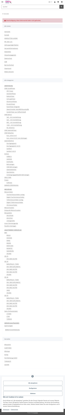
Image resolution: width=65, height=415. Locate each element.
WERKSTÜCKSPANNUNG (12, 330)
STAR (8, 316)
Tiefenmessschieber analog (15, 200)
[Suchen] (30, 7)
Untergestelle (11, 221)
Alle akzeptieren (32, 383)
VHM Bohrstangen (12, 167)
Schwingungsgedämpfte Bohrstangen (18, 175)
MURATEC (10, 248)
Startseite (7, 31)
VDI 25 (6, 256)
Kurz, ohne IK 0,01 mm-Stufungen (17, 138)
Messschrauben (9, 207)
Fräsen (6, 180)
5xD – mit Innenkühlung (14, 120)
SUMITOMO (7, 348)
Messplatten (8, 213)
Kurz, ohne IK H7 (12, 135)
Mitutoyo (7, 351)
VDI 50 (6, 295)
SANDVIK (9, 159)
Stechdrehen (10, 172)
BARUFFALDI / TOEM (13, 264)
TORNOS (9, 319)
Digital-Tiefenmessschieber (15, 202)
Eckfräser (9, 182)
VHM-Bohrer (8, 114)
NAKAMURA (10, 251)
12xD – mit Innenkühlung (14, 125)
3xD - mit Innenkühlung (14, 117)
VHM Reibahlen (9, 133)
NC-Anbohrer (11, 128)
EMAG (8, 240)
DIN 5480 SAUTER (12, 259)
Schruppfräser (11, 99)
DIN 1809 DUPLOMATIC (13, 267)
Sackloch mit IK (11, 151)
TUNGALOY (7, 361)
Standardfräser (11, 93)
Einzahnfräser (11, 104)
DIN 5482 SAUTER (12, 272)
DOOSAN (9, 238)
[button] (54, 2)
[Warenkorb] (62, 2)
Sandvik (6, 364)
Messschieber (8, 192)
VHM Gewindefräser (10, 130)
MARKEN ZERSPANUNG (11, 185)
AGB (5, 62)
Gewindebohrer (9, 141)
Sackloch (9, 148)
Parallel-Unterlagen (10, 226)
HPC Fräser (10, 91)
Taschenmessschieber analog (15, 194)
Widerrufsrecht (9, 72)
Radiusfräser (10, 96)
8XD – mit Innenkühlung (14, 122)
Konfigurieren (33, 388)
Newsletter (7, 52)
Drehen (6, 154)
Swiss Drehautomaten (11, 311)
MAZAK (9, 243)
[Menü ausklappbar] (2, 1)
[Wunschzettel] (58, 2)
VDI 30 (6, 261)
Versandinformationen (11, 48)
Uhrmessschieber (12, 205)
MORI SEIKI (10, 246)
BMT (5, 232)
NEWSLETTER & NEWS (11, 38)
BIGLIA (8, 235)
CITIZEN (9, 314)
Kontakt (6, 35)
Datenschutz (14, 409)
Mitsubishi (7, 344)
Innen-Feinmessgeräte (11, 223)
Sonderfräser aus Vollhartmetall (16, 112)
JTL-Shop (35, 412)
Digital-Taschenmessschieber (15, 197)
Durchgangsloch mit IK (13, 146)
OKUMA (9, 253)
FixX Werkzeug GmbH (10, 358)
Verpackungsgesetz (10, 55)
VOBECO (9, 156)
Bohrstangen (10, 164)
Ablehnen (33, 393)
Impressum (6, 409)
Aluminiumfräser (12, 101)
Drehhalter (10, 162)
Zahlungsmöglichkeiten (11, 45)
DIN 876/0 (10, 218)
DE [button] (49, 2)
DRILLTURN (7, 177)
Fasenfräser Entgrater (13, 107)
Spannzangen (8, 326)
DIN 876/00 (10, 215)
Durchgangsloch (11, 143)
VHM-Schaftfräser (9, 88)
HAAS (8, 290)
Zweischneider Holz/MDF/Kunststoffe (18, 109)
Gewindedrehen (11, 169)
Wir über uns (8, 42)
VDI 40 (6, 277)
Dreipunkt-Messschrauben (12, 210)
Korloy (6, 354)
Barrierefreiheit (9, 65)
